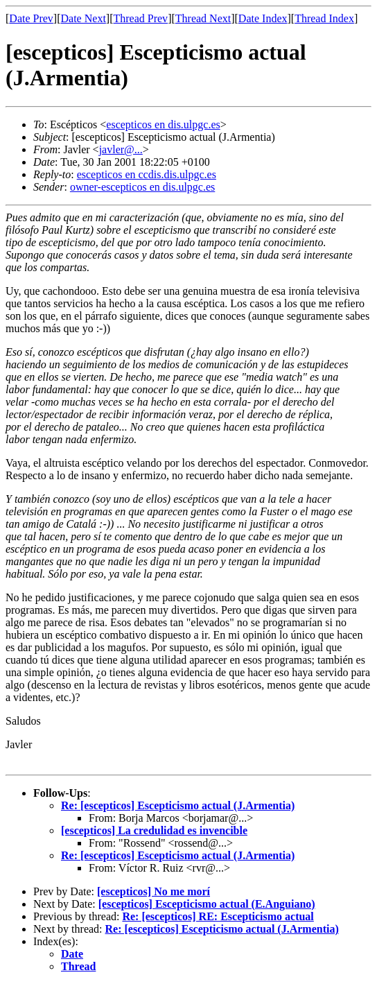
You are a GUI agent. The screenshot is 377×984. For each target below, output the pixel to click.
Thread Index (324, 18)
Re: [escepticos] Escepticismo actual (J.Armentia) (178, 805)
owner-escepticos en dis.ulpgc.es (142, 187)
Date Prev (31, 18)
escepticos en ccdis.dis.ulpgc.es (146, 174)
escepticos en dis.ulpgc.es (163, 124)
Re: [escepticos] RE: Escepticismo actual (217, 916)
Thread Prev (140, 18)
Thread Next (203, 18)
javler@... (121, 149)
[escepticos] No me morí (153, 891)
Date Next (83, 18)
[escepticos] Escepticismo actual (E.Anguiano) (206, 904)
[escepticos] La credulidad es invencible (154, 830)
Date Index (263, 18)
